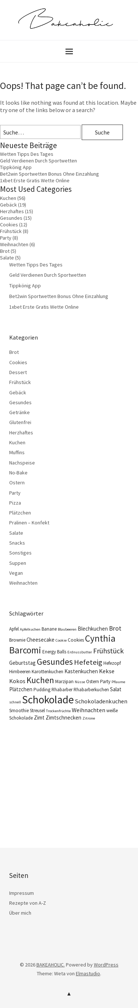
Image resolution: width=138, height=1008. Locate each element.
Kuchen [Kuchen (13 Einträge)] (40, 680)
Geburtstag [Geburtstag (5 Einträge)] (22, 662)
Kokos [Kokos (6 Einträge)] (17, 681)
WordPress (106, 964)
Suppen (17, 563)
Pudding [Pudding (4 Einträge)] (41, 689)
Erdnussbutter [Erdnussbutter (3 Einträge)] (79, 652)
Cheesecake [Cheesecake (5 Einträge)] (40, 639)
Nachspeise (22, 462)
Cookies (9, 224)
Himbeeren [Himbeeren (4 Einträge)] (20, 671)
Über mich (20, 913)
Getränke (19, 412)
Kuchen (8, 198)
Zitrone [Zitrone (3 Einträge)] (88, 718)
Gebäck (8, 204)
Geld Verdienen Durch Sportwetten (38, 160)
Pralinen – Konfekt (29, 522)
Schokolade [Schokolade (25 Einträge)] (48, 699)
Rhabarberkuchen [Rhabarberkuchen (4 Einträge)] (91, 689)
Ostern (17, 482)
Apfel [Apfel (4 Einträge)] (14, 629)
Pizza (15, 502)
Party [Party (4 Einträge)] (105, 681)
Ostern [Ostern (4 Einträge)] (92, 681)
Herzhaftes (12, 211)
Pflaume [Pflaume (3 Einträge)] (118, 681)
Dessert (18, 372)
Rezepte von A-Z (27, 903)
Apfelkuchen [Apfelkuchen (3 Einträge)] (30, 629)
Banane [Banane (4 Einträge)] (49, 629)
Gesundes (11, 218)
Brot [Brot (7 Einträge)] (115, 628)
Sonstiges (20, 552)
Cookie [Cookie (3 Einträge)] (61, 640)
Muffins (17, 452)
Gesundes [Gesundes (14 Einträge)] (55, 661)
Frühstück (11, 231)
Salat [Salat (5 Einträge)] (115, 689)
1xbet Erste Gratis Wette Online (35, 180)
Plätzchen (20, 512)
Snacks (17, 542)
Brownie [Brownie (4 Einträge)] (17, 640)
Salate (7, 257)
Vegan (16, 573)
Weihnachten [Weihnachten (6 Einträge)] (88, 710)
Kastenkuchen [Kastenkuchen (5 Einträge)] (81, 671)
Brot (5, 251)
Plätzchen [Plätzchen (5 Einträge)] (20, 689)
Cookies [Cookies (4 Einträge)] (76, 640)
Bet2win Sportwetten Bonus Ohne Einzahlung (49, 174)
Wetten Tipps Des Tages (26, 154)
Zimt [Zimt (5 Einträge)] (39, 717)
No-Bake (18, 472)
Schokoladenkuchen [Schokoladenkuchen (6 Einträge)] (101, 701)
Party (5, 237)
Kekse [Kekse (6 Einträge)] (106, 671)
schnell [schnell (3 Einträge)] (15, 702)
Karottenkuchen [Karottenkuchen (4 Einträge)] (47, 671)
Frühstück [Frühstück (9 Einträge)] (108, 650)
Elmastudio (88, 973)
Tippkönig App (16, 167)
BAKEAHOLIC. (50, 964)
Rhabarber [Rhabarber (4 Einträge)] (62, 689)
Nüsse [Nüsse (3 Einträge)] (80, 681)
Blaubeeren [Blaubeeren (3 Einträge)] (67, 629)
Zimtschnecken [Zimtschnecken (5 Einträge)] (63, 717)
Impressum (21, 893)
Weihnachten (14, 244)
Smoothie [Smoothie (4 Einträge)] (19, 710)
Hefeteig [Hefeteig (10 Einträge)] (88, 662)
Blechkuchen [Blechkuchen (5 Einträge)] (93, 628)
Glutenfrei (20, 422)
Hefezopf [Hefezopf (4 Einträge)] (112, 663)
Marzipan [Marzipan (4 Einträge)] (64, 681)
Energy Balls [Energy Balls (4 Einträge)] (54, 652)
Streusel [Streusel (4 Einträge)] (37, 710)
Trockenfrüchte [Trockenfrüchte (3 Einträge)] (58, 711)
